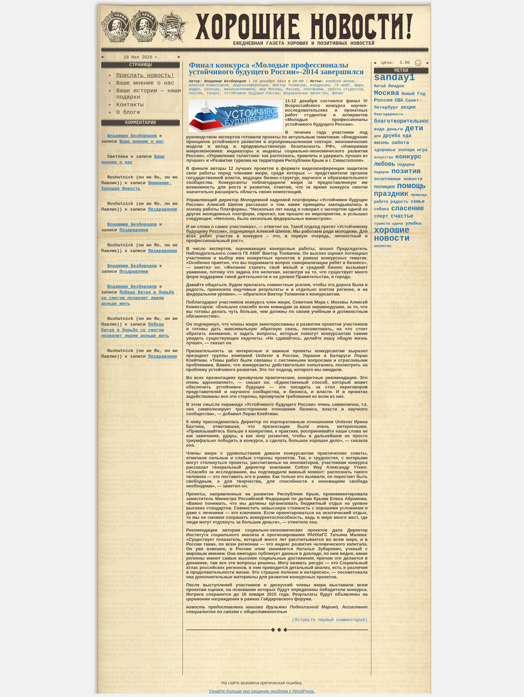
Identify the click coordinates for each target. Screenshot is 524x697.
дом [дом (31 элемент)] (377, 136)
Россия (195, 93)
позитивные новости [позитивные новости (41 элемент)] (398, 179)
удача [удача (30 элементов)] (397, 224)
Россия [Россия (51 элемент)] (383, 100)
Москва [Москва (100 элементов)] (386, 93)
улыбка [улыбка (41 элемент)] (413, 223)
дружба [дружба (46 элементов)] (391, 135)
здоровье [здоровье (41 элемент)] (385, 149)
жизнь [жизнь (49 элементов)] (381, 143)
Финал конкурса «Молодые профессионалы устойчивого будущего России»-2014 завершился (276, 68)
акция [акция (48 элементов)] (408, 107)
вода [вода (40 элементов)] (379, 129)
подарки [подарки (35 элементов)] (405, 164)
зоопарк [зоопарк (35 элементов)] (406, 150)
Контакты (130, 105)
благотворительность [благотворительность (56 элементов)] (405, 121)
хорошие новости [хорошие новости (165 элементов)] (392, 234)
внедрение (320, 85)
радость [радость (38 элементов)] (399, 201)
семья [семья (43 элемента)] (418, 201)
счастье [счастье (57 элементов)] (402, 216)
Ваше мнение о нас (145, 83)
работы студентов (345, 89)
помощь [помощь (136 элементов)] (411, 186)
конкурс (212, 89)
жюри (358, 85)
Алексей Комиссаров (209, 85)
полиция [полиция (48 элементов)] (384, 187)
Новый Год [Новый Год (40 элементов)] (413, 93)
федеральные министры (306, 93)
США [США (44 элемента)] (399, 100)
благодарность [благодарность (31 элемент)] (388, 114)
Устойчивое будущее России (251, 93)
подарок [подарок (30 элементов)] (381, 172)
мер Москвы (270, 89)
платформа (313, 89)
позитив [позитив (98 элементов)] (406, 171)
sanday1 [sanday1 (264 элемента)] (394, 77)
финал (337, 93)
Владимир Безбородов (132, 135)
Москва (292, 89)
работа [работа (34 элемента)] (381, 202)
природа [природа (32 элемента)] (419, 195)
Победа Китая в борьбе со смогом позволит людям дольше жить (137, 298)
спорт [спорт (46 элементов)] (381, 216)
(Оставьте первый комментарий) (330, 619)
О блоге (128, 112)
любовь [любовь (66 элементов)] (384, 164)
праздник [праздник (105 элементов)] (391, 194)
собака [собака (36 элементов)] (381, 209)
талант (213, 93)
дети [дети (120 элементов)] (414, 128)
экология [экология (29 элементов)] (382, 246)
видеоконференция (250, 85)
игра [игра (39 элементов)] (422, 149)
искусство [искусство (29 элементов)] (383, 157)
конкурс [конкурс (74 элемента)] (408, 156)
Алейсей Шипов (339, 81)
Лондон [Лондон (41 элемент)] (396, 86)
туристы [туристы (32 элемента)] (382, 223)
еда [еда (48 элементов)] (406, 135)
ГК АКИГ (342, 85)
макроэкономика (239, 89)
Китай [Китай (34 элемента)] (380, 86)
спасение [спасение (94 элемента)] (407, 208)
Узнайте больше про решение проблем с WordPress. (262, 691)
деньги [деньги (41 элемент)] (395, 129)
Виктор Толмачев (289, 85)
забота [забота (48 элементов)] (400, 142)
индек (194, 89)
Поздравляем (162, 209)
